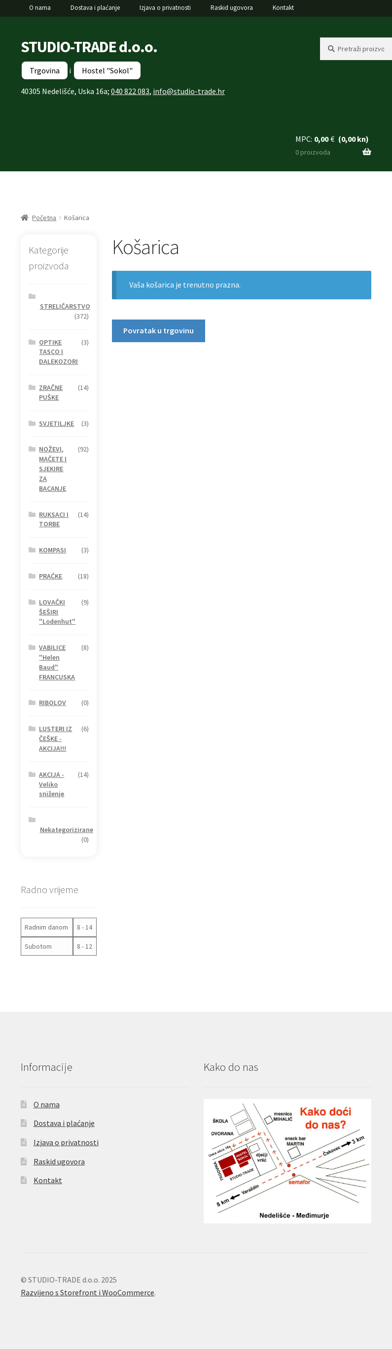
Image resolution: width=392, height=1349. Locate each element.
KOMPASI (52, 550)
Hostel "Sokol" (107, 70)
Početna (44, 217)
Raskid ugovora (232, 7)
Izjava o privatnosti (165, 7)
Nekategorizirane (66, 829)
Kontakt (283, 7)
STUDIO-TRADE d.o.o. (89, 47)
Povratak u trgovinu (158, 330)
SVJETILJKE (56, 423)
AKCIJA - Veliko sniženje (51, 784)
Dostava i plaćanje (95, 7)
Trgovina (45, 70)
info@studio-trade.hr (189, 91)
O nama (40, 7)
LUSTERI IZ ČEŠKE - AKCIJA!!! (55, 738)
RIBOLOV (52, 702)
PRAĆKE (50, 576)
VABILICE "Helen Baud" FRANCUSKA (57, 662)
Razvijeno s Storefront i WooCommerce (87, 1292)
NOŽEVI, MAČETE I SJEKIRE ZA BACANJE (53, 468)
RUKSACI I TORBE (54, 519)
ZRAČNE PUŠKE (51, 392)
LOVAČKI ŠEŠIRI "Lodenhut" (57, 612)
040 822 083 (130, 91)
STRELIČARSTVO (65, 306)
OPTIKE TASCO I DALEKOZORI (58, 352)
